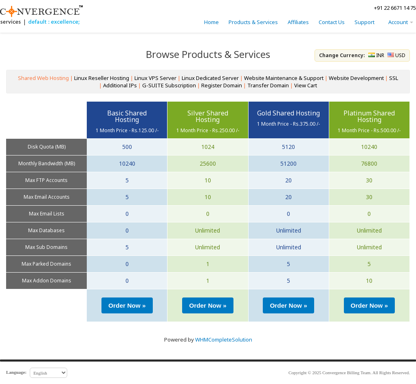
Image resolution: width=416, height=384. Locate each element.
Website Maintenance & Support (284, 78)
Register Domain (221, 85)
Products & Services (253, 22)
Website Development (356, 78)
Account (400, 22)
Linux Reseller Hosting (101, 78)
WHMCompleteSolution (223, 339)
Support (364, 22)
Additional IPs (120, 85)
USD (396, 55)
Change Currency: (342, 55)
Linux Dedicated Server (210, 78)
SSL (393, 78)
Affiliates (298, 22)
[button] (127, 305)
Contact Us (332, 22)
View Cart (305, 85)
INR (376, 55)
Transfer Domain (268, 85)
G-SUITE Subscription (169, 85)
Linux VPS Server (155, 78)
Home (211, 22)
